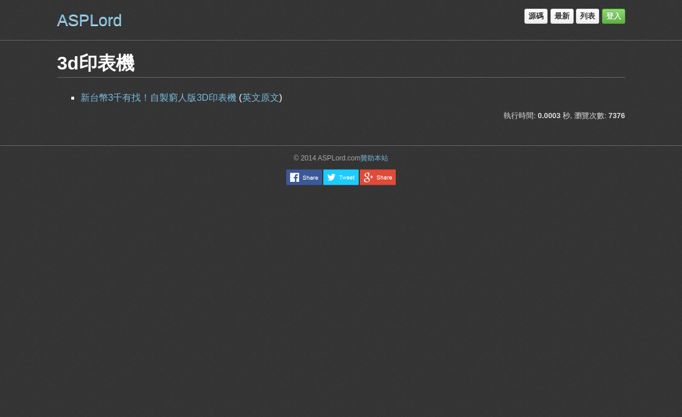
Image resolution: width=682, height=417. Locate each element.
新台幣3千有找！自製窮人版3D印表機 (160, 98)
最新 (562, 16)
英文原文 (260, 98)
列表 (587, 16)
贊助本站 (374, 158)
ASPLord (89, 20)
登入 (613, 16)
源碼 (536, 16)
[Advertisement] (341, 220)
